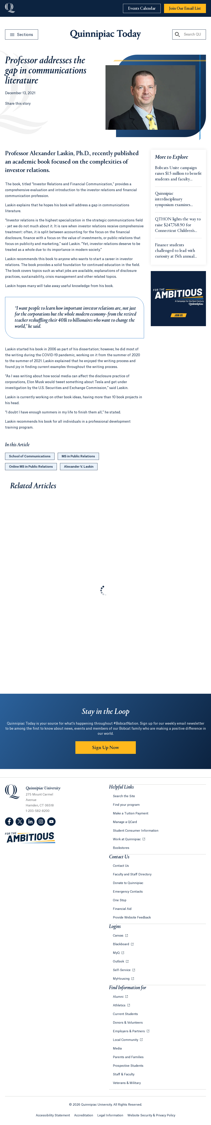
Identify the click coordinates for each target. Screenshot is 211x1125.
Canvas (118, 935)
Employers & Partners (129, 1031)
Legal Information (110, 1115)
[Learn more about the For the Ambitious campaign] (178, 298)
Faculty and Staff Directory (132, 874)
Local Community (126, 1040)
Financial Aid (122, 909)
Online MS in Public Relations (31, 466)
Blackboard (121, 944)
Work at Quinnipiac (127, 839)
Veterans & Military (127, 1083)
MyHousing (121, 978)
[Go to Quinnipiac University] (10, 8)
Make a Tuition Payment (130, 813)
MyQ (116, 953)
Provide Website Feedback (132, 917)
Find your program (126, 804)
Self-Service (122, 970)
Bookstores (121, 848)
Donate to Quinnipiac (128, 883)
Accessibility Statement (53, 1115)
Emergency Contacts (128, 891)
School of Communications (30, 456)
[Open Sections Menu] (21, 34)
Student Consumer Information (135, 830)
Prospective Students (128, 1065)
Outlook (119, 961)
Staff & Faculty (123, 1074)
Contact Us (121, 865)
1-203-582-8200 (37, 811)
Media (117, 1048)
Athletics (119, 1005)
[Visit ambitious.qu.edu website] (30, 838)
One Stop (119, 900)
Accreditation (83, 1115)
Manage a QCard (125, 822)
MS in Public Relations (78, 456)
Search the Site (124, 796)
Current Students (125, 1014)
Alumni (118, 996)
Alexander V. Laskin (78, 466)
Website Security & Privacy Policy (151, 1115)
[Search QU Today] (177, 34)
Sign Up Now (105, 747)
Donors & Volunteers (128, 1022)
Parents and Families (128, 1057)
